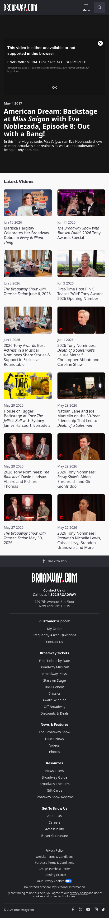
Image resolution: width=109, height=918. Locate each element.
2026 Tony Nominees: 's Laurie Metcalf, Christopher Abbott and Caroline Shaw (78, 355)
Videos (54, 745)
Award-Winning (54, 700)
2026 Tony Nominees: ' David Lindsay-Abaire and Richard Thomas (26, 479)
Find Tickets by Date (54, 660)
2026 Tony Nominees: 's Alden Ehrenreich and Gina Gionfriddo (76, 479)
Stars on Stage (54, 680)
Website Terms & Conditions (54, 857)
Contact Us (52, 590)
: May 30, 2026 (25, 538)
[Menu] (86, 8)
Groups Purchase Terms (55, 869)
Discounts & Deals (54, 713)
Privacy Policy (55, 851)
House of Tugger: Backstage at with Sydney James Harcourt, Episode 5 (27, 418)
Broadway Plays (54, 673)
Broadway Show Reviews (54, 797)
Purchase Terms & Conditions (54, 863)
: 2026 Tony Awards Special (79, 232)
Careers (54, 822)
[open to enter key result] (99, 7)
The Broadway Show (54, 732)
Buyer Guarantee (54, 835)
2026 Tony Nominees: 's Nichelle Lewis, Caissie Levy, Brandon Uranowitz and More (79, 540)
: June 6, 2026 (27, 291)
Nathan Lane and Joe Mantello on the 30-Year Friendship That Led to (78, 418)
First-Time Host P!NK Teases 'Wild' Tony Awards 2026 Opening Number (80, 293)
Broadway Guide (54, 777)
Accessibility (54, 829)
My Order (54, 628)
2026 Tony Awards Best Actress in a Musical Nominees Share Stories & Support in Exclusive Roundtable (27, 355)
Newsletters (54, 770)
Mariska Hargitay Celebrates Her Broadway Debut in (26, 235)
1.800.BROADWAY (62, 594)
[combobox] (97, 7)
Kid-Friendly (54, 687)
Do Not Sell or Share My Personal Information (54, 887)
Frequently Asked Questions (54, 635)
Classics (54, 693)
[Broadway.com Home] (20, 7)
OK (54, 87)
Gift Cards (54, 790)
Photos (54, 751)
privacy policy (79, 893)
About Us (54, 815)
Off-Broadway (54, 706)
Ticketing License (54, 875)
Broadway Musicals (55, 667)
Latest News (54, 738)
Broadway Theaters (54, 783)
